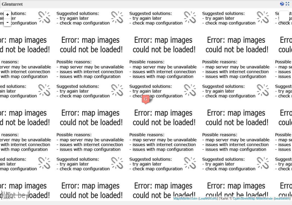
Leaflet (204, 198)
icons (213, 198)
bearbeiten (282, 198)
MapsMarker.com (186, 198)
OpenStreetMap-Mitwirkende (253, 198)
